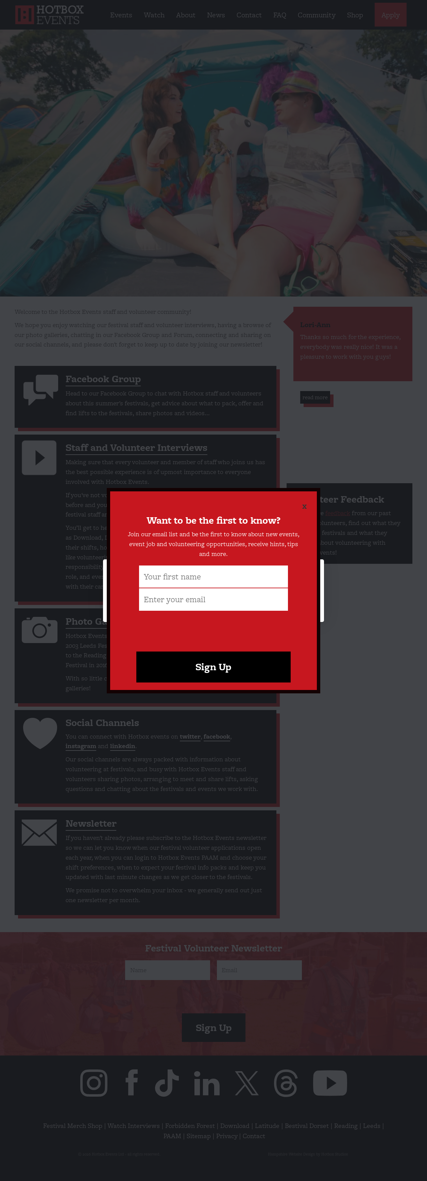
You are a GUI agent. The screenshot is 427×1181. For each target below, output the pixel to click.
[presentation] (213, 625)
